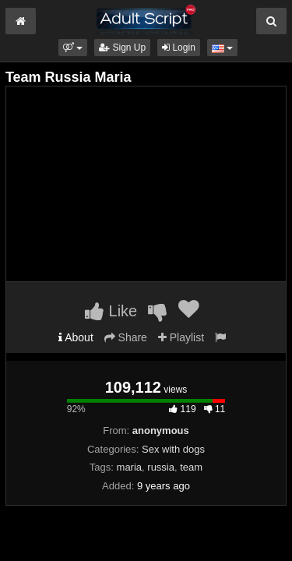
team (191, 467)
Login (178, 47)
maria (129, 467)
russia (160, 467)
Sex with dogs (173, 449)
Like (111, 310)
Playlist (181, 337)
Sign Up (122, 47)
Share (125, 337)
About (75, 337)
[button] (72, 47)
